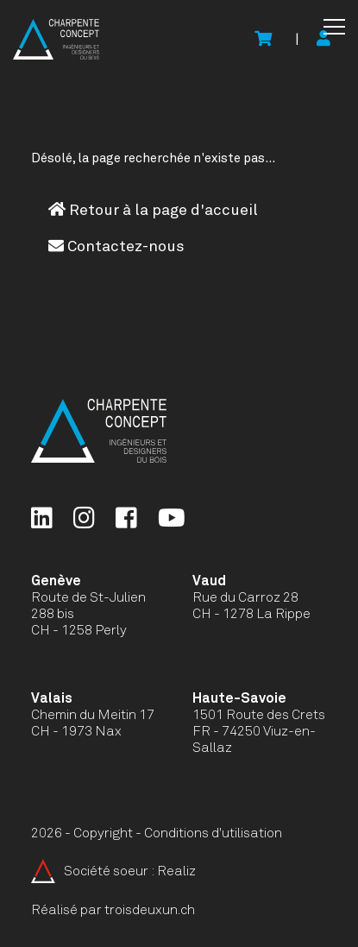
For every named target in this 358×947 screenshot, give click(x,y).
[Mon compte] (323, 39)
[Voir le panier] (263, 39)
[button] (334, 27)
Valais (51, 698)
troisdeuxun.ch (167, 910)
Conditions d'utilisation (213, 833)
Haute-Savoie (239, 698)
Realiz (176, 871)
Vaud (209, 581)
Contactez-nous (116, 246)
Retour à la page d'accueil (153, 209)
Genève (56, 581)
